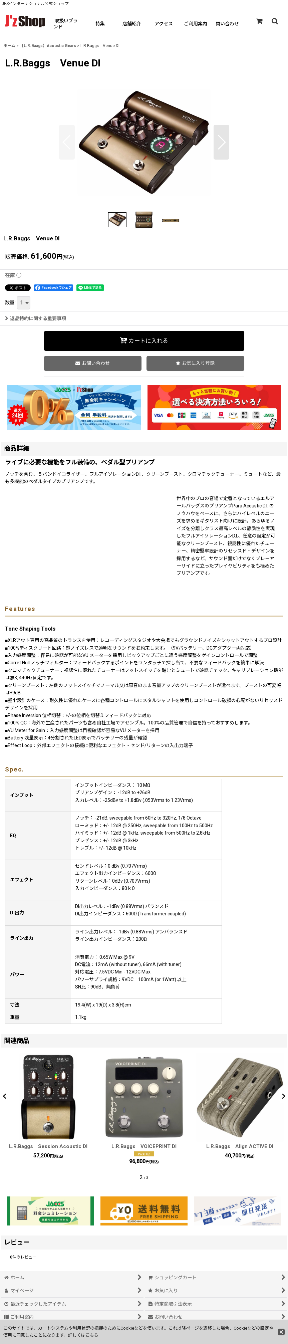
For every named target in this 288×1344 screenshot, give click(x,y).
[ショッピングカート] (259, 21)
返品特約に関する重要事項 (35, 318)
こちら (91, 1335)
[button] (274, 21)
